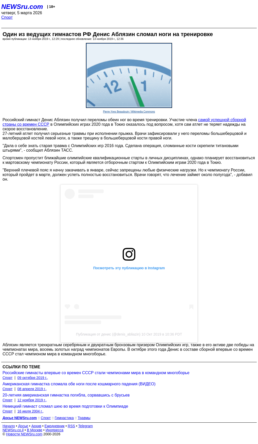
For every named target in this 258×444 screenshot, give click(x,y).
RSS (71, 426)
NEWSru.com (22, 6)
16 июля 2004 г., (30, 411)
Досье (23, 426)
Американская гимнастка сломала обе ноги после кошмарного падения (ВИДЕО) (79, 384)
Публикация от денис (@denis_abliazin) (108, 334)
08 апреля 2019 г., (32, 389)
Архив (36, 426)
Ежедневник (55, 426)
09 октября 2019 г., (32, 378)
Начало (9, 426)
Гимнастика (64, 418)
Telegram (85, 426)
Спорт (7, 17)
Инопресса (55, 430)
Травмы (84, 418)
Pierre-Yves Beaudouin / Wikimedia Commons (129, 111)
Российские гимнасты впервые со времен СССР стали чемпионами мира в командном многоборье (96, 373)
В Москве (34, 430)
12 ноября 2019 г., (32, 400)
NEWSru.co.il (13, 430)
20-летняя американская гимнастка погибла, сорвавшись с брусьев (66, 395)
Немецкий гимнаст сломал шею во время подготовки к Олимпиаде (65, 406)
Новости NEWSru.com (24, 434)
